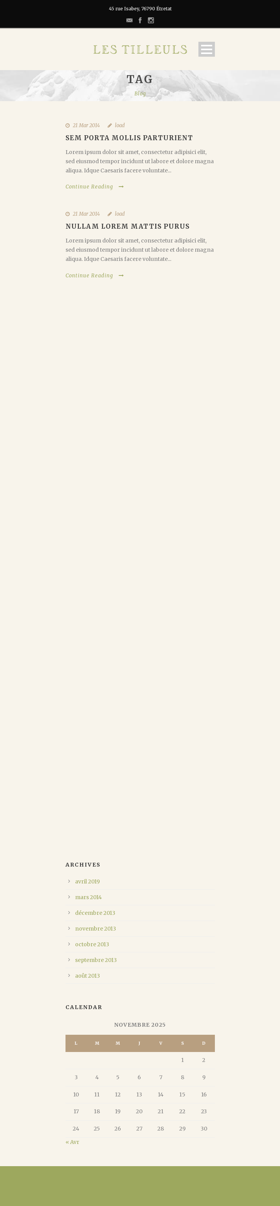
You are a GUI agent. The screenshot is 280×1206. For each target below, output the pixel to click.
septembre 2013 (96, 960)
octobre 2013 (92, 944)
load (120, 125)
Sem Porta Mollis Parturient (129, 138)
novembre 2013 (95, 928)
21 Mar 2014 (86, 125)
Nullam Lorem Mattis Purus (127, 226)
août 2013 (87, 975)
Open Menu (206, 49)
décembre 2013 (95, 912)
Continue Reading (94, 187)
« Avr (72, 1142)
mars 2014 (88, 897)
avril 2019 (87, 881)
